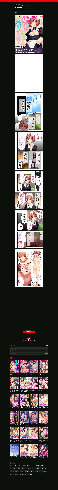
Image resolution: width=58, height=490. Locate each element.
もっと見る (47, 463)
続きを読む (29, 331)
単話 (11, 465)
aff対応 (19, 10)
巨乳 (20, 465)
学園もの (39, 468)
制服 (20, 468)
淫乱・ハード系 (44, 468)
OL (42, 471)
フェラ (33, 465)
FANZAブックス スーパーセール (24, 471)
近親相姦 (17, 471)
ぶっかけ (12, 471)
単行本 (21, 10)
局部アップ (22, 474)
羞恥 (46, 471)
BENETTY (19, 9)
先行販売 (17, 474)
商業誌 (19, 4)
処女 (16, 468)
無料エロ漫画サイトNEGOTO (30, 478)
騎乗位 (34, 468)
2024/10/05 (19, 12)
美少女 (43, 465)
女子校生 (38, 465)
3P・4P (24, 468)
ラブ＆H (12, 468)
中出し (29, 465)
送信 (46, 353)
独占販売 (32, 474)
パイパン (12, 474)
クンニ (38, 471)
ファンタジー (29, 468)
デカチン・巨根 (33, 471)
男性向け (27, 474)
